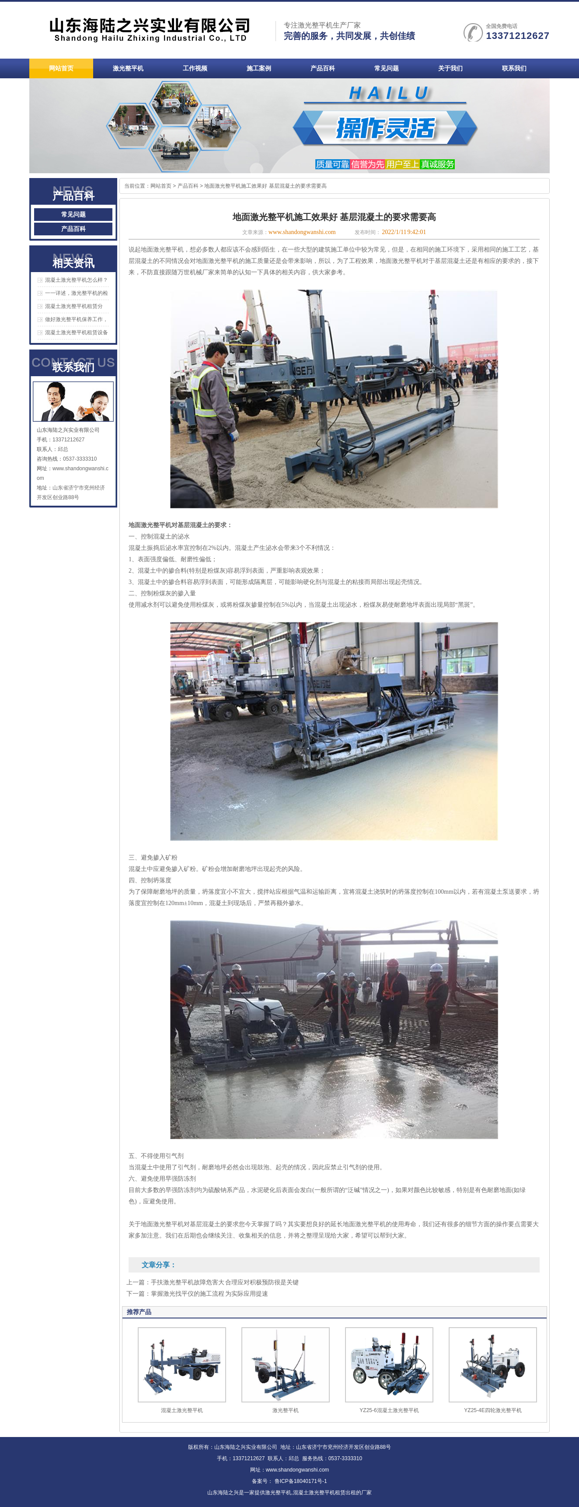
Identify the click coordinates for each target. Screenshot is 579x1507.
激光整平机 (285, 1410)
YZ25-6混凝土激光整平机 (389, 1410)
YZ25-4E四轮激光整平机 (492, 1410)
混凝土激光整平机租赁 (319, 1493)
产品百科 (73, 229)
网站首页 (160, 186)
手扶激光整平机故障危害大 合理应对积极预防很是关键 (225, 1282)
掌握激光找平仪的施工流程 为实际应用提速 (209, 1293)
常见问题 (73, 214)
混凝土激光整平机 (182, 1410)
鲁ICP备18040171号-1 (300, 1481)
